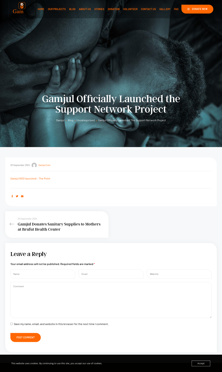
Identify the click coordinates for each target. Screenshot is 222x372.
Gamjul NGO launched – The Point (30, 115)
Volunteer (130, 9)
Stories (99, 9)
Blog (72, 9)
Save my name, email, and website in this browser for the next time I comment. (61, 264)
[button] (197, 9)
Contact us (148, 9)
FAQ (176, 9)
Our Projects (57, 9)
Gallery (164, 9)
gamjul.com (41, 102)
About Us (85, 9)
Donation (114, 9)
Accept (200, 363)
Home (41, 9)
